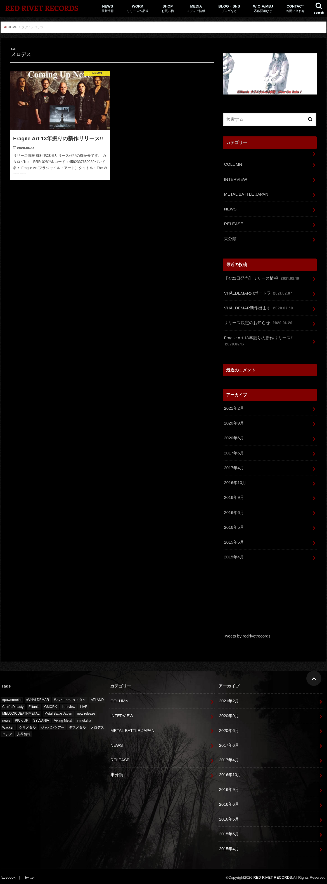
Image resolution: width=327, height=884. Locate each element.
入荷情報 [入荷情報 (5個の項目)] (23, 732)
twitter (30, 875)
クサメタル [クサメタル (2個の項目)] (27, 725)
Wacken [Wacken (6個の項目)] (8, 725)
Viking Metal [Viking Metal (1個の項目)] (63, 718)
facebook (8, 875)
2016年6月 (234, 510)
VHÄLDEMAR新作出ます (258, 307)
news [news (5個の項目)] (6, 718)
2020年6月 (234, 436)
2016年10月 (235, 481)
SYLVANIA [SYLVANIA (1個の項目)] (41, 718)
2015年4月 (234, 555)
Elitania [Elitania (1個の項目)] (34, 705)
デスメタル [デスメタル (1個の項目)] (77, 725)
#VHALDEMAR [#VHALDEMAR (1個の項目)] (37, 698)
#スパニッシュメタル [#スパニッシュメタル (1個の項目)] (70, 698)
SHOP (168, 8)
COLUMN (233, 164)
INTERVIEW (235, 179)
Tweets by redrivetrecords (246, 634)
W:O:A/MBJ (263, 8)
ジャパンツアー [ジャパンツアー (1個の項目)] (52, 725)
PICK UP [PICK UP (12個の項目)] (21, 718)
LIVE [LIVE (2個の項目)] (83, 705)
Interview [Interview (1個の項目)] (68, 705)
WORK (137, 8)
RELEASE (233, 223)
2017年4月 (234, 466)
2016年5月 (234, 525)
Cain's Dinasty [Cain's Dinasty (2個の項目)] (12, 705)
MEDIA (196, 8)
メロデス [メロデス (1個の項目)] (97, 725)
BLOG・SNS (229, 8)
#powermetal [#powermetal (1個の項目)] (12, 698)
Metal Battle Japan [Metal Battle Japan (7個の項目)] (58, 711)
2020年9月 (234, 422)
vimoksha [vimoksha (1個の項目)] (84, 718)
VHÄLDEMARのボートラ (258, 292)
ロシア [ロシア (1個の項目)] (7, 732)
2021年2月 (234, 407)
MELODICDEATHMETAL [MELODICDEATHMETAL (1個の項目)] (21, 711)
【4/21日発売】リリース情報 (262, 277)
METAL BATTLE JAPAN (246, 194)
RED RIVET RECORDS (41, 8)
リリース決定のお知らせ (258, 322)
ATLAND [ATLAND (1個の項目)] (97, 698)
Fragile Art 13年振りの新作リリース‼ (258, 340)
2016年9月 (234, 496)
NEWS (107, 8)
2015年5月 (234, 540)
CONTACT (295, 8)
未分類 (230, 238)
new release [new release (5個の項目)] (86, 711)
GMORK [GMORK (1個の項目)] (50, 705)
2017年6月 (234, 451)
